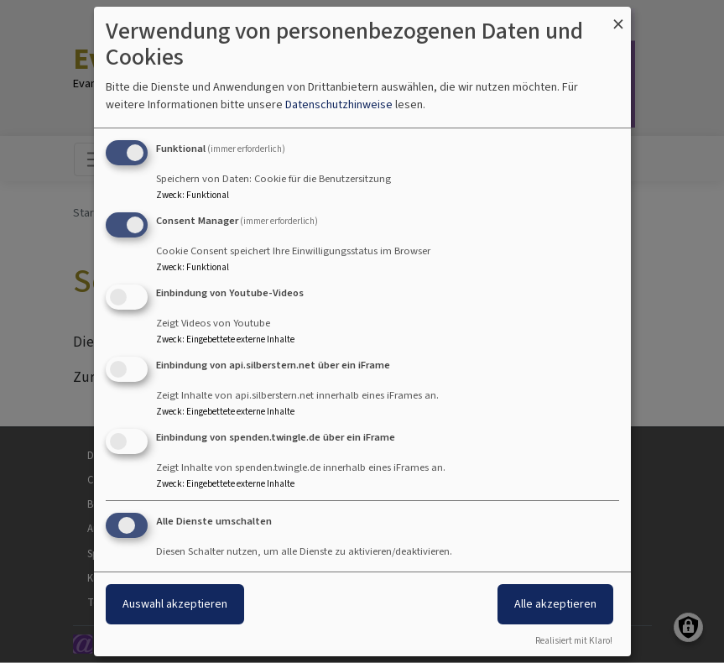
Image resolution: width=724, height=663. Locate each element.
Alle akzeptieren (555, 604)
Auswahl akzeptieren (174, 604)
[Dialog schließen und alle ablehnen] (618, 17)
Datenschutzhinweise (339, 104)
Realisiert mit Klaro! (573, 640)
